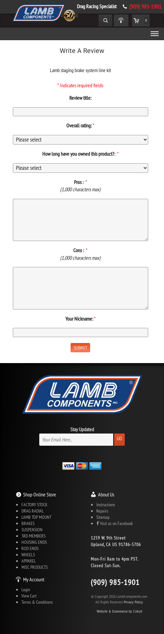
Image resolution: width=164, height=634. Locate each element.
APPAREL (28, 561)
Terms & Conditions (37, 602)
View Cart (29, 596)
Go (119, 438)
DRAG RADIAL (32, 511)
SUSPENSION (32, 530)
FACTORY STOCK (34, 505)
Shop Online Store (39, 494)
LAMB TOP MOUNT (36, 517)
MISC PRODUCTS (34, 567)
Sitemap (103, 517)
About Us (106, 494)
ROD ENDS (30, 548)
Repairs (102, 511)
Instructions (105, 505)
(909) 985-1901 (145, 6)
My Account (33, 579)
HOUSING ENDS (34, 542)
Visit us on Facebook (114, 523)
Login (25, 590)
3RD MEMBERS (33, 536)
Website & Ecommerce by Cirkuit (119, 611)
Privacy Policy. (133, 601)
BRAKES (28, 523)
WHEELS (28, 555)
